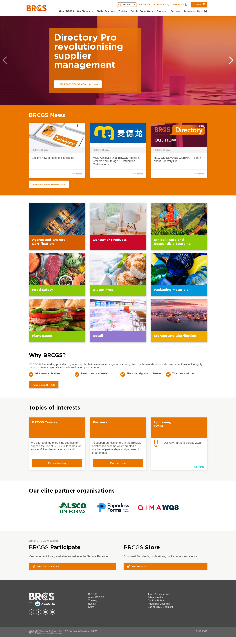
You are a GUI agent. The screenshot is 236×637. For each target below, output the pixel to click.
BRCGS (92, 594)
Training (123, 11)
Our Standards (85, 11)
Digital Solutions (106, 11)
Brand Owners (147, 11)
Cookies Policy (156, 600)
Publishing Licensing (159, 603)
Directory (162, 11)
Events (134, 11)
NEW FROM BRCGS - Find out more (78, 84)
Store (199, 11)
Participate (144, 4)
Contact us (160, 4)
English (126, 4)
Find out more (118, 463)
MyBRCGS (178, 4)
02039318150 (34, 633)
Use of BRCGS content (160, 607)
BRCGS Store (139, 566)
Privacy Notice (155, 597)
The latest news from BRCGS (49, 184)
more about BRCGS (44, 384)
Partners (175, 11)
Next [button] (231, 60)
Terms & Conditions (158, 594)
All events (199, 466)
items (197, 4)
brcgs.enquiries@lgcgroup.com (51, 633)
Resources (189, 11)
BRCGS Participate (48, 566)
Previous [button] (4, 60)
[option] (118, 60)
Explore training (57, 463)
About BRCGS (66, 11)
